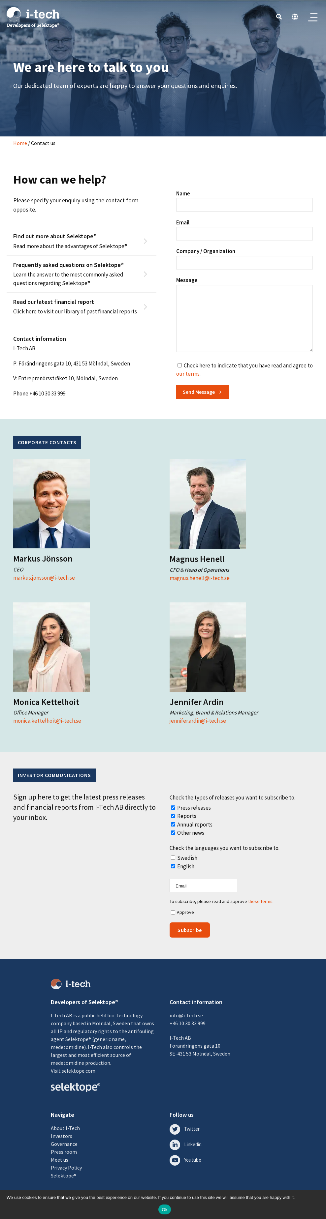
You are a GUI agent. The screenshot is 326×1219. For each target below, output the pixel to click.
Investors (61, 1136)
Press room (64, 1151)
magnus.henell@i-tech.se (200, 578)
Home (20, 143)
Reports (186, 816)
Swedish (187, 857)
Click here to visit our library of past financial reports (76, 306)
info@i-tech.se (186, 1015)
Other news (190, 832)
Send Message (199, 392)
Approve (185, 912)
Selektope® (64, 1175)
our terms (188, 373)
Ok (164, 1209)
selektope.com (78, 1070)
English (185, 866)
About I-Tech (65, 1128)
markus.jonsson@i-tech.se (44, 577)
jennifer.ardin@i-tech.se (198, 720)
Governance (64, 1144)
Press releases (194, 807)
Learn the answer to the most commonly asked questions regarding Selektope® (76, 274)
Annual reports (194, 824)
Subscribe (190, 930)
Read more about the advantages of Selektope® (76, 240)
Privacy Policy (66, 1167)
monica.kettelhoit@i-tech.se (47, 720)
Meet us (59, 1159)
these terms (260, 901)
